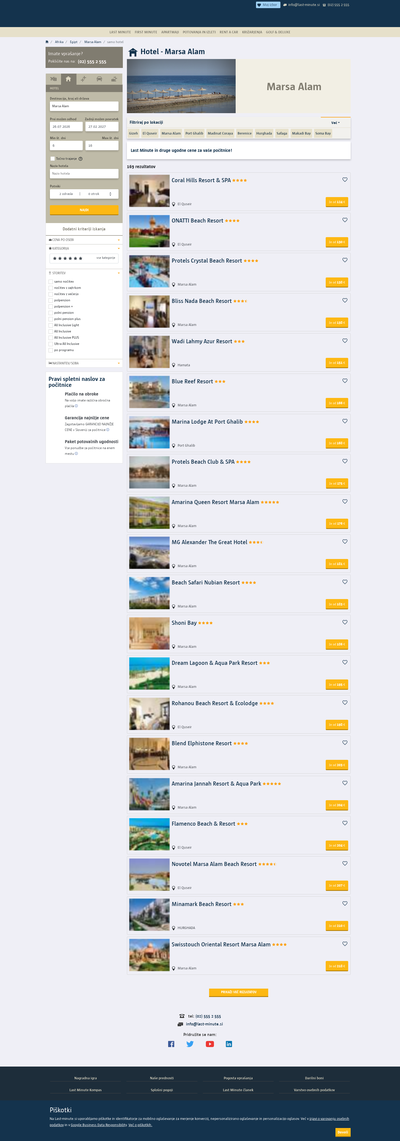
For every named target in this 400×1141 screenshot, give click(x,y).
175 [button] (337, 483)
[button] (84, 240)
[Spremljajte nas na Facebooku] (171, 1044)
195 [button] (337, 684)
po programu (64, 350)
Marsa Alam (92, 42)
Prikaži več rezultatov (239, 992)
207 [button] (337, 885)
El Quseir (150, 133)
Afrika (59, 42)
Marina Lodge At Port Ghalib (216, 422)
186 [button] (337, 644)
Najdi (84, 210)
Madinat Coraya (220, 133)
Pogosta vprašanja (238, 1078)
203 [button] (337, 765)
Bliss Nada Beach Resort (210, 301)
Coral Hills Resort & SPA (209, 180)
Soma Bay (323, 133)
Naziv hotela (59, 166)
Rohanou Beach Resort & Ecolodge (223, 703)
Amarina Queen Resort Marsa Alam (226, 502)
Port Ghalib (194, 133)
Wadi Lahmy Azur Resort (208, 341)
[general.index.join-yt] (209, 1044)
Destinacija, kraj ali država (69, 98)
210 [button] (337, 925)
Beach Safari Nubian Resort (214, 582)
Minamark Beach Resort (208, 904)
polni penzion (64, 312)
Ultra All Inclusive (66, 343)
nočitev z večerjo (66, 294)
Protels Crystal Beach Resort (215, 260)
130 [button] (337, 242)
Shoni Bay (192, 623)
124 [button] (337, 202)
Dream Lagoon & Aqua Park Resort (221, 663)
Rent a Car (229, 32)
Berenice (245, 133)
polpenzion (62, 300)
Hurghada (264, 133)
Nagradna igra (85, 1078)
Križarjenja (252, 32)
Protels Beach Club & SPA (211, 462)
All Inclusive (62, 331)
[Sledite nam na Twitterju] (190, 1044)
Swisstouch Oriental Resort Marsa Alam (229, 944)
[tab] (53, 79)
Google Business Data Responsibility (99, 1125)
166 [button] (337, 403)
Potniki (55, 186)
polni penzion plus (67, 319)
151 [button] (337, 362)
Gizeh (133, 133)
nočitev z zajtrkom (67, 287)
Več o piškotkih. (140, 1125)
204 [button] (337, 805)
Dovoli (343, 1132)
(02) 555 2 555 (338, 4)
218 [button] (337, 966)
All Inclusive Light (66, 325)
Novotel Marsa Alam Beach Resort (224, 864)
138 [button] (337, 282)
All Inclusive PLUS (66, 337)
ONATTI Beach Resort (206, 220)
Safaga (282, 133)
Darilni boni (314, 1078)
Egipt (74, 42)
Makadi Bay (301, 133)
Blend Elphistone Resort (210, 743)
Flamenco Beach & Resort (210, 823)
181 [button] (337, 563)
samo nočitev (64, 281)
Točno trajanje (70, 158)
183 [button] (337, 604)
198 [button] (337, 724)
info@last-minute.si (304, 4)
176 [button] (337, 523)
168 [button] (337, 443)
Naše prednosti (162, 1078)
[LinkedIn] (229, 1044)
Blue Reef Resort (199, 381)
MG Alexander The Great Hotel (218, 542)
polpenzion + (63, 306)
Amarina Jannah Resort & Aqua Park (226, 783)
